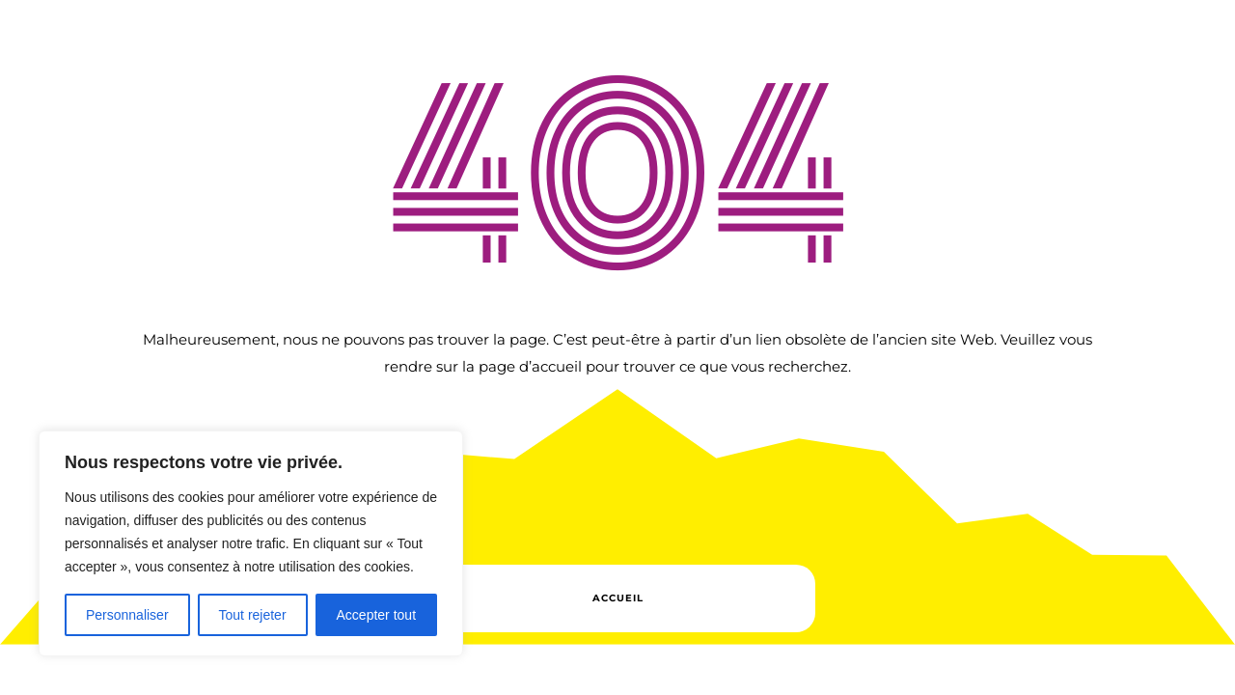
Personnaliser (127, 615)
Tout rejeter (253, 615)
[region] (251, 543)
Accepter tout (377, 615)
